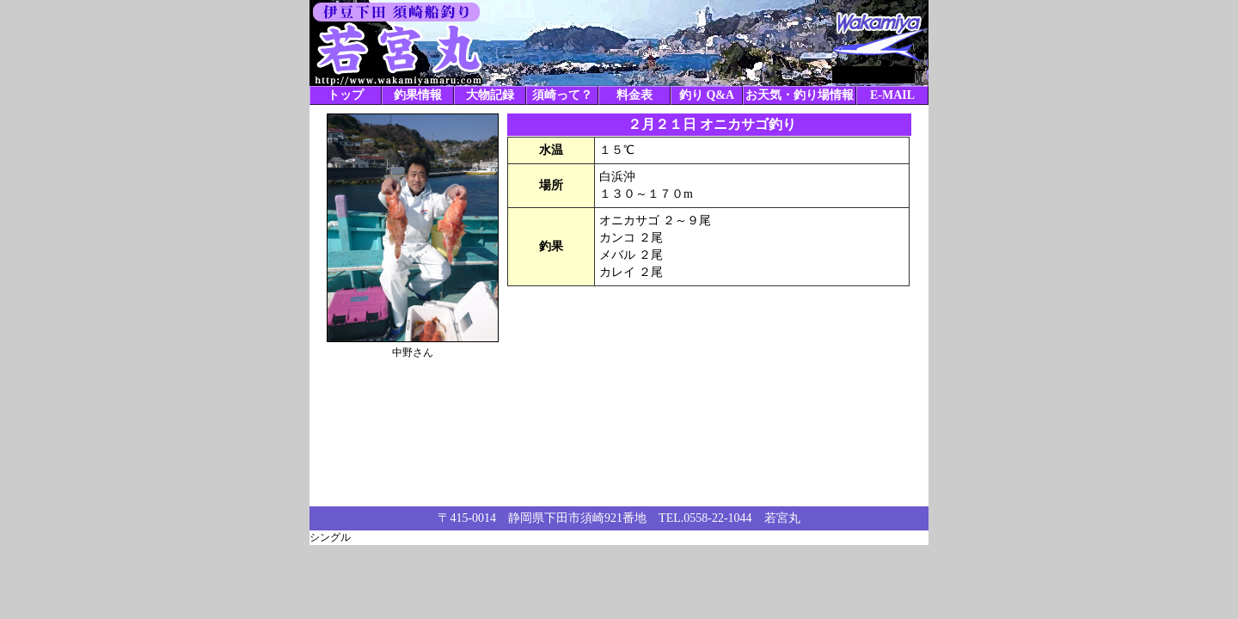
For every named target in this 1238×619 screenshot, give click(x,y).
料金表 (634, 95)
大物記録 (490, 95)
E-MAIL (892, 95)
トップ (346, 95)
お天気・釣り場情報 (799, 95)
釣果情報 (418, 95)
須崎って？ (562, 95)
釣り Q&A (706, 95)
